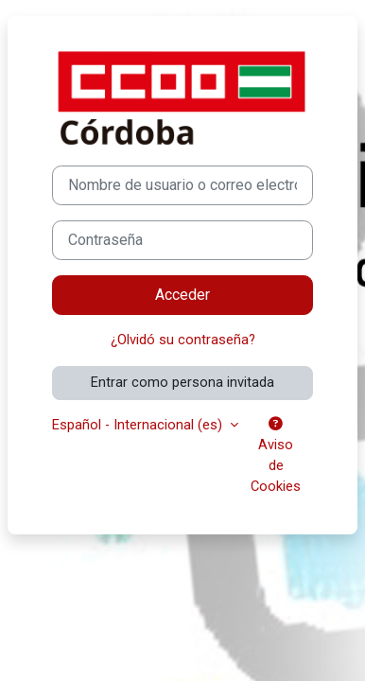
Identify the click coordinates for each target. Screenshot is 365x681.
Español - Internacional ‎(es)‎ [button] (139, 424)
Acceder (182, 295)
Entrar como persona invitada (182, 382)
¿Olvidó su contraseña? (183, 339)
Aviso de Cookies (276, 456)
